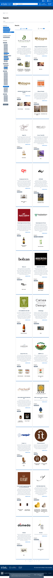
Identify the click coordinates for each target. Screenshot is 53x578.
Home (4, 13)
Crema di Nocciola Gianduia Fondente (27, 513)
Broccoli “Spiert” (27, 422)
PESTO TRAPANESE (27, 377)
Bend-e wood (24, 290)
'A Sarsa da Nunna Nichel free (23, 247)
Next (31, 105)
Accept (40, 575)
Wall (23, 557)
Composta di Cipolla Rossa (44, 466)
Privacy (35, 574)
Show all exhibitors (15, 5)
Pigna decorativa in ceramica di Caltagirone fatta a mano (40, 418)
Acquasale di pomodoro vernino (20, 423)
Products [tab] (41, 28)
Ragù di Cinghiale (40, 291)
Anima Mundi (24, 158)
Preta (40, 159)
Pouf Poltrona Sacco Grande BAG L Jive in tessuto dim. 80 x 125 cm (44, 513)
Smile (40, 334)
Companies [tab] (23, 28)
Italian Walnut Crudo (44, 114)
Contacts (49, 575)
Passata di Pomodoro (24, 334)
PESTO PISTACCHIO (20, 377)
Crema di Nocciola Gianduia (20, 513)
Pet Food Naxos (27, 109)
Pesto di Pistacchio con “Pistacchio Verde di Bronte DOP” (27, 70)
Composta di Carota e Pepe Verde (37, 466)
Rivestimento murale (41, 203)
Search (4, 21)
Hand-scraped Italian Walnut (37, 115)
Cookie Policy (39, 574)
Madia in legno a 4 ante (23, 203)
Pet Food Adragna (20, 109)
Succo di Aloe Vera (40, 247)
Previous (16, 105)
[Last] (39, 563)
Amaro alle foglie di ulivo (40, 552)
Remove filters (5, 104)
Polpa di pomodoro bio (40, 378)
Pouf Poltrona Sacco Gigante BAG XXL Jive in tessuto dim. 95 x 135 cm (37, 513)
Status (24, 467)
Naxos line (40, 69)
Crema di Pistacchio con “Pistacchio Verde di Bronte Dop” (20, 70)
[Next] (37, 563)
